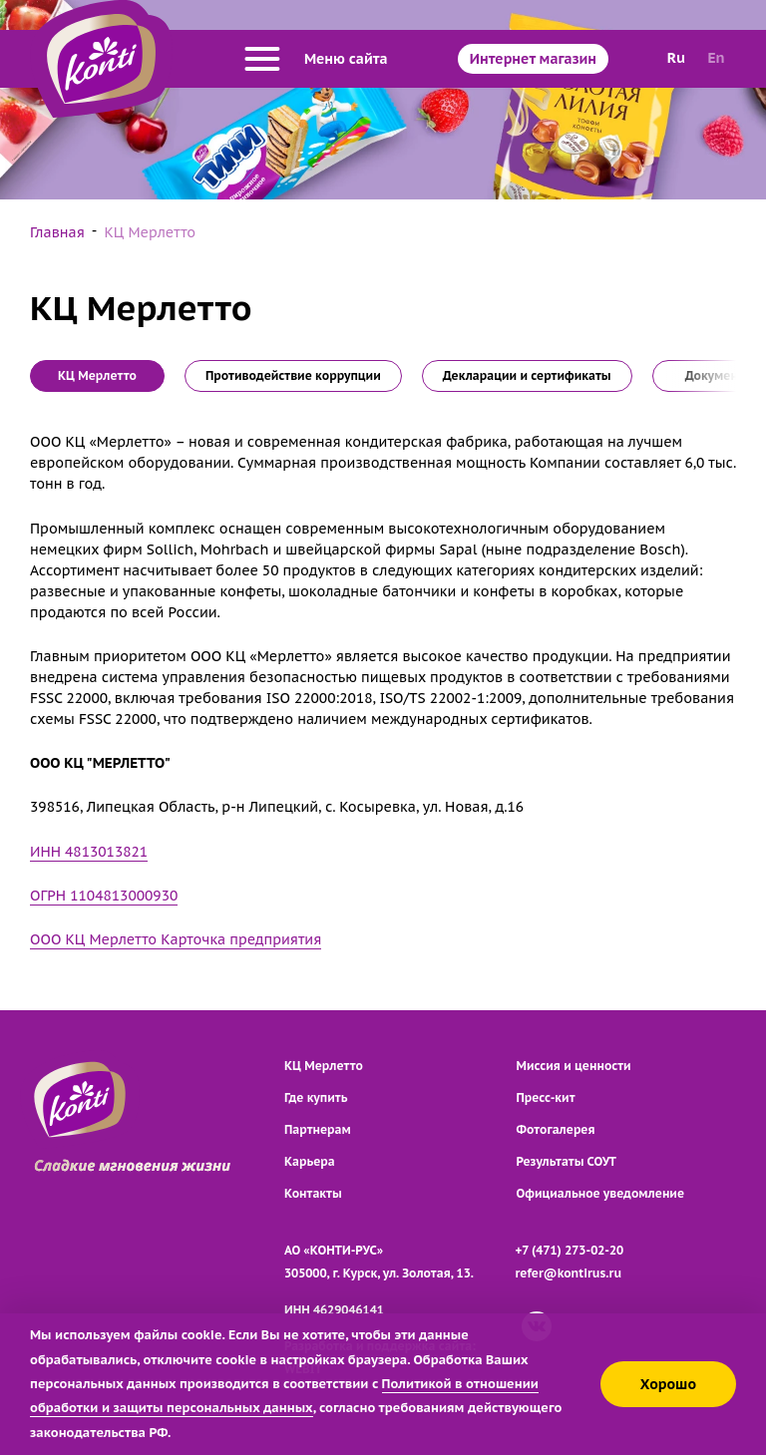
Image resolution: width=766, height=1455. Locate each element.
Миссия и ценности (574, 1065)
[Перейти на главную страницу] (101, 59)
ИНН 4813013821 (89, 852)
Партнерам (317, 1129)
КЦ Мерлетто (323, 1065)
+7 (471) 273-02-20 (570, 1250)
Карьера (309, 1161)
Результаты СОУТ (567, 1161)
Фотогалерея (556, 1129)
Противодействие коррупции (293, 375)
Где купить (315, 1097)
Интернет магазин (533, 59)
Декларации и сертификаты (527, 375)
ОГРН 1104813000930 (104, 896)
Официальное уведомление (601, 1193)
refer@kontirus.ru (569, 1273)
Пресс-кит (546, 1097)
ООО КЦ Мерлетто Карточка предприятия (175, 939)
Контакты (313, 1193)
